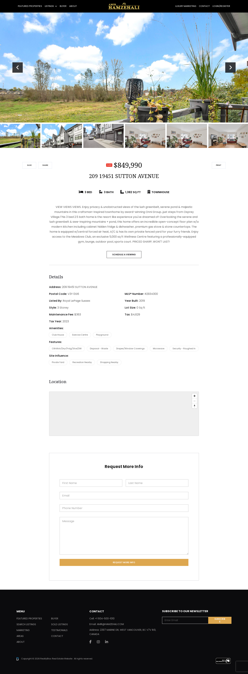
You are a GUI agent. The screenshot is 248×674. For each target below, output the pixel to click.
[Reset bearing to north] (194, 405)
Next (230, 67)
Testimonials (59, 630)
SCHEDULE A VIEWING (124, 254)
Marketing (23, 630)
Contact (204, 6)
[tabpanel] (124, 67)
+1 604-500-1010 (105, 618)
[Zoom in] (194, 395)
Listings (49, 6)
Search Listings (26, 624)
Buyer (63, 6)
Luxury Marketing (185, 6)
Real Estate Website (62, 658)
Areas (20, 636)
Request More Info (124, 562)
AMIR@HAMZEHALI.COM (110, 624)
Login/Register (221, 6)
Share (45, 165)
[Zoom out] (194, 400)
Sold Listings (59, 624)
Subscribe (219, 620)
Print (218, 165)
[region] (124, 414)
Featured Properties (30, 6)
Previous (17, 67)
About (73, 6)
